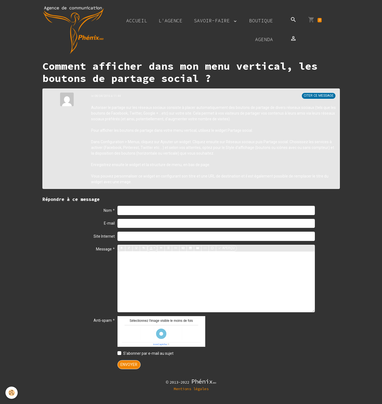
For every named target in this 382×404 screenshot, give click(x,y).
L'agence (170, 20)
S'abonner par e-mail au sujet (148, 353)
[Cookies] (11, 393)
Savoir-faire (213, 20)
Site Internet (104, 236)
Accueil (136, 20)
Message (104, 249)
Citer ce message (319, 95)
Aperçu (226, 248)
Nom (108, 210)
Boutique (261, 20)
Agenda (264, 39)
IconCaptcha (160, 344)
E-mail (109, 223)
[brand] (73, 30)
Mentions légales (191, 388)
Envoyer (128, 364)
